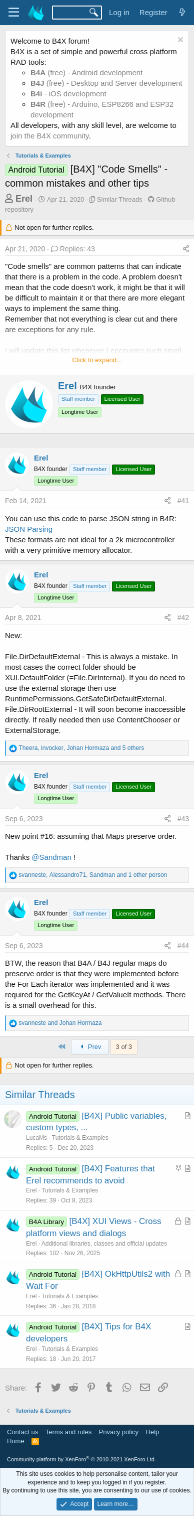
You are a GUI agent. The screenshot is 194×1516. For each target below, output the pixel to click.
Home (15, 1441)
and (60, 1022)
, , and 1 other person (92, 874)
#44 (183, 946)
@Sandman (51, 857)
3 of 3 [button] (124, 1046)
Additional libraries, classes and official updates (104, 1243)
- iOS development (68, 93)
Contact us (22, 1432)
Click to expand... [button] (97, 360)
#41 (183, 501)
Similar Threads (119, 199)
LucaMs (36, 1137)
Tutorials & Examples (80, 1137)
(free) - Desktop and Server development (106, 83)
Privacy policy (118, 1432)
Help (153, 1432)
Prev (90, 1046)
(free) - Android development (86, 72)
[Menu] (14, 12)
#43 (183, 819)
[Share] (186, 249)
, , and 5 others (81, 747)
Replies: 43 (73, 249)
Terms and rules (69, 1432)
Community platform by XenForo (81, 1459)
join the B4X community (49, 135)
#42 (183, 618)
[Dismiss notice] (179, 41)
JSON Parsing (28, 529)
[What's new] (182, 12)
